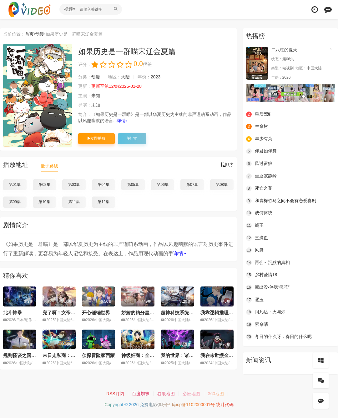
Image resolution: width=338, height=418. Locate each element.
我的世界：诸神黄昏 (182, 355)
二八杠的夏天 (284, 49)
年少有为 (259, 139)
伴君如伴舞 (261, 151)
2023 (155, 76)
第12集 (103, 202)
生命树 (257, 126)
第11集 (74, 202)
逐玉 (255, 300)
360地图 (216, 393)
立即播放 (96, 138)
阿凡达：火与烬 (265, 312)
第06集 (163, 184)
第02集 (44, 184)
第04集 (103, 184)
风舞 (255, 250)
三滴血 (257, 238)
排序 (227, 164)
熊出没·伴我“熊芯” (268, 287)
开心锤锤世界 (96, 312)
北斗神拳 (12, 312)
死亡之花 (259, 188)
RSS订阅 (115, 393)
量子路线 (49, 165)
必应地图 (191, 393)
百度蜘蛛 (140, 393)
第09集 (15, 202)
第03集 (74, 184)
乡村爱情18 (261, 275)
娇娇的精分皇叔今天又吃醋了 (151, 312)
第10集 (44, 202)
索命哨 (257, 324)
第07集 (192, 184)
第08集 (222, 184)
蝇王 (255, 225)
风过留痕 (259, 164)
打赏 (132, 138)
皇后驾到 (259, 114)
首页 (29, 34)
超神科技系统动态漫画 (184, 312)
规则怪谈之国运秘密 (24, 355)
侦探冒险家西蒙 (98, 355)
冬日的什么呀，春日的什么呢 (279, 337)
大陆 (125, 76)
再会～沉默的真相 (268, 263)
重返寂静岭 (261, 176)
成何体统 (259, 213)
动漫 (39, 34)
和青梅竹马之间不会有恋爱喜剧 (281, 201)
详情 (122, 120)
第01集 (15, 184)
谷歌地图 (166, 393)
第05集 (133, 184)
